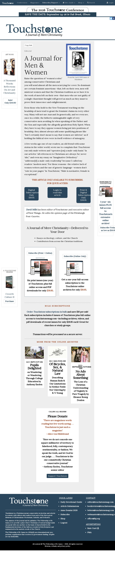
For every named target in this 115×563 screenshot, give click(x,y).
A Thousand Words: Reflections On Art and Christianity (10, 86)
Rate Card (91, 528)
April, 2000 (79, 77)
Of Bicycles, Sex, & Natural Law (57, 369)
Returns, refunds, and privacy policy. (57, 546)
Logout (64, 523)
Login (110, 3)
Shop (63, 518)
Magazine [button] (34, 3)
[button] (51, 2)
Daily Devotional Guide (71, 502)
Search (91, 3)
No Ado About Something (80, 375)
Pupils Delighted (34, 366)
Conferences (22, 3)
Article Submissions (70, 506)
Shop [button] (81, 3)
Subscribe (65, 514)
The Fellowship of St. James (53, 544)
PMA (89, 532)
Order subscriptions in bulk (47, 311)
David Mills (31, 209)
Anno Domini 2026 (69, 510)
